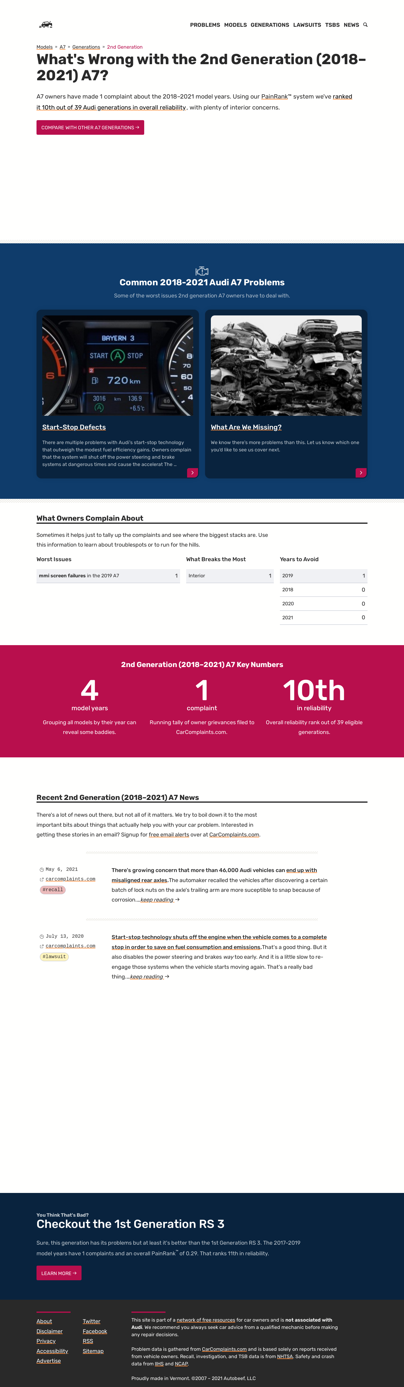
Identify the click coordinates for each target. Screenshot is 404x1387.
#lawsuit (54, 957)
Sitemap (93, 1351)
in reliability (314, 694)
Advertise (49, 1360)
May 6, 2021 (62, 869)
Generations (270, 25)
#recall (53, 890)
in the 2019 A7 (79, 576)
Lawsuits (307, 25)
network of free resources (206, 1320)
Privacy (46, 1341)
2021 (287, 617)
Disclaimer (50, 1331)
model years (89, 694)
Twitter (91, 1321)
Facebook (95, 1331)
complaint (202, 694)
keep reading (160, 899)
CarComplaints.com (201, 732)
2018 (287, 590)
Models (235, 25)
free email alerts (169, 834)
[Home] (46, 25)
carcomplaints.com (70, 879)
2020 (288, 604)
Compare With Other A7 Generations (90, 127)
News (351, 25)
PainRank (274, 96)
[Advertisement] (202, 192)
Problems (205, 25)
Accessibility (52, 1351)
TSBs (332, 25)
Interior (197, 576)
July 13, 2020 (65, 936)
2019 (287, 576)
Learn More (59, 1273)
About (44, 1321)
